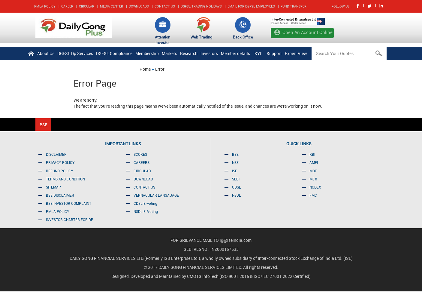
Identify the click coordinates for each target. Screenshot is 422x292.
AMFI (313, 162)
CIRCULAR (86, 6)
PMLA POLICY (45, 6)
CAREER (67, 6)
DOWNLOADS (139, 6)
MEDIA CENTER (111, 6)
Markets (169, 53)
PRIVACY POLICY (60, 162)
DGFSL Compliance (114, 53)
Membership (147, 53)
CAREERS (141, 162)
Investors (209, 53)
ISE (234, 170)
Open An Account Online (307, 32)
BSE (235, 154)
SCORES (140, 154)
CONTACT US (165, 6)
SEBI (236, 179)
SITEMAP (53, 187)
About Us (45, 53)
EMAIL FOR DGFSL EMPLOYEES (251, 6)
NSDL (236, 195)
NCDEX (315, 187)
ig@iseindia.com (236, 240)
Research (188, 53)
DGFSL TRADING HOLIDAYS (201, 6)
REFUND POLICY (59, 170)
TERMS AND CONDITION (65, 179)
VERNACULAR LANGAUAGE (156, 195)
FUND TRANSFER (293, 6)
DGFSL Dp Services (75, 53)
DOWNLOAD (143, 179)
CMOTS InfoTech (203, 276)
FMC (313, 195)
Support (274, 53)
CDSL (236, 187)
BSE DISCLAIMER (60, 195)
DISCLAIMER (56, 154)
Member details (235, 53)
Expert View (296, 53)
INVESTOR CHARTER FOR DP (69, 219)
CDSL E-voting (145, 203)
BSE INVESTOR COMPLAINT (68, 203)
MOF (313, 170)
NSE (235, 162)
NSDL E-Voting (146, 211)
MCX (313, 179)
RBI (312, 154)
